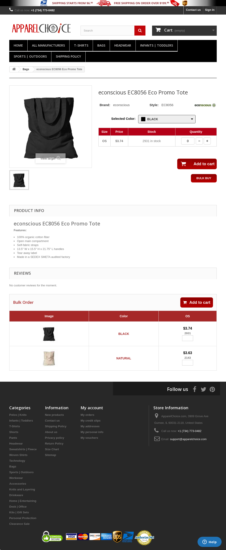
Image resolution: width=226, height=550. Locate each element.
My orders (87, 415)
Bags (101, 45)
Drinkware (16, 495)
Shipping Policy (68, 56)
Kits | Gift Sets (19, 512)
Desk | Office (18, 506)
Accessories (17, 483)
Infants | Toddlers (156, 45)
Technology (17, 460)
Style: (154, 105)
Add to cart (196, 302)
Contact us (193, 9)
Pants (13, 437)
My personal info (92, 432)
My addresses (90, 426)
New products (54, 415)
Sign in (210, 9)
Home (18, 45)
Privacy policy (54, 437)
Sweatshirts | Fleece (23, 449)
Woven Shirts (18, 455)
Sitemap (50, 455)
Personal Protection (22, 518)
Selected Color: (123, 118)
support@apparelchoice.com (188, 439)
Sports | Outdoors (30, 56)
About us (51, 432)
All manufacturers (48, 45)
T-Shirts (81, 45)
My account (92, 407)
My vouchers (89, 437)
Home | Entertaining (22, 501)
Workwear (16, 478)
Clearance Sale (19, 524)
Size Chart (52, 449)
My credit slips (90, 420)
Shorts (13, 432)
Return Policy (54, 443)
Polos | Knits (18, 415)
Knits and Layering (22, 489)
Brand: (105, 105)
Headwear (122, 45)
